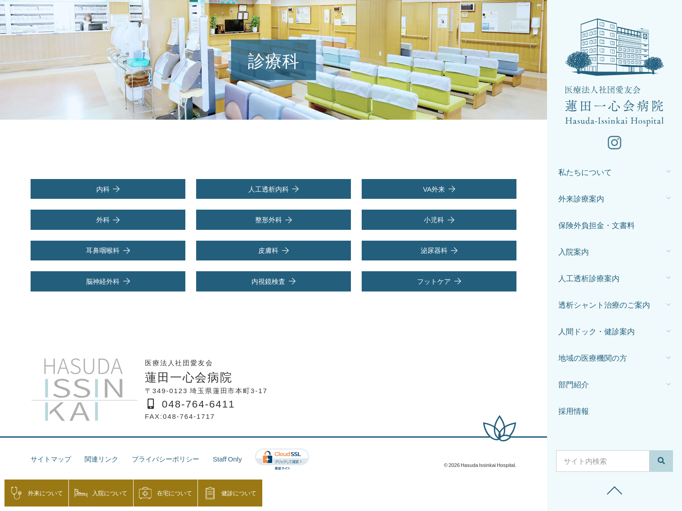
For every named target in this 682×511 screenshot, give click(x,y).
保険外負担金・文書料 (596, 224)
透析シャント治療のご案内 (604, 304)
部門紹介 (573, 384)
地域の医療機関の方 (592, 357)
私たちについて (585, 171)
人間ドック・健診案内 (596, 330)
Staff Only (227, 459)
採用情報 (573, 410)
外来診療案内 (581, 198)
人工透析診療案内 (588, 277)
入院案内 (573, 251)
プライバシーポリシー (165, 459)
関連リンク (101, 459)
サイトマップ (51, 459)
